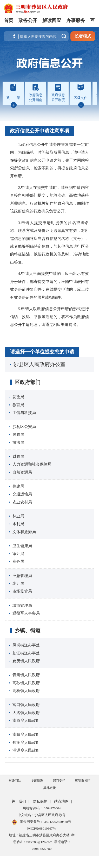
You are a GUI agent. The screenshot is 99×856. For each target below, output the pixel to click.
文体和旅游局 (24, 532)
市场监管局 (22, 591)
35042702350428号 (57, 822)
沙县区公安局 (24, 426)
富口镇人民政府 (26, 704)
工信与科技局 (24, 412)
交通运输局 (22, 494)
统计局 (18, 583)
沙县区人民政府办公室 (39, 364)
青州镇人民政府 (26, 675)
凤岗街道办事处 (26, 645)
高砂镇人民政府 (26, 683)
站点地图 (61, 801)
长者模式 (83, 36)
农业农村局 (22, 502)
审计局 (18, 553)
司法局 (18, 442)
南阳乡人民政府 (26, 734)
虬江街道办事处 (26, 653)
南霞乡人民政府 (26, 720)
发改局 (18, 397)
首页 (8, 20)
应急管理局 (22, 575)
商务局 (18, 561)
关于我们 (18, 801)
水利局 (18, 524)
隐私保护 (40, 801)
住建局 (18, 486)
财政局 (18, 456)
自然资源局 (22, 472)
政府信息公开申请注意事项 (39, 130)
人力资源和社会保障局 (31, 464)
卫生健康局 (22, 546)
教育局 (18, 405)
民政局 (18, 434)
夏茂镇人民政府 (26, 661)
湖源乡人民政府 (26, 750)
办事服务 (75, 20)
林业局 (18, 516)
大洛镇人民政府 (26, 712)
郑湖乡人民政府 (26, 742)
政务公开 (27, 20)
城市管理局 (22, 605)
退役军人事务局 (26, 613)
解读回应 (51, 20)
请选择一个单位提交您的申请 (42, 351)
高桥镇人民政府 (26, 690)
